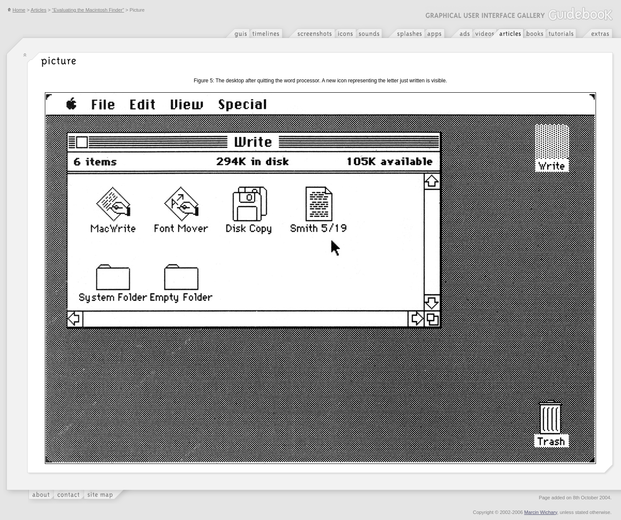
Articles (39, 10)
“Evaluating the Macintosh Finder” (88, 10)
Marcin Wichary (540, 512)
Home (16, 10)
